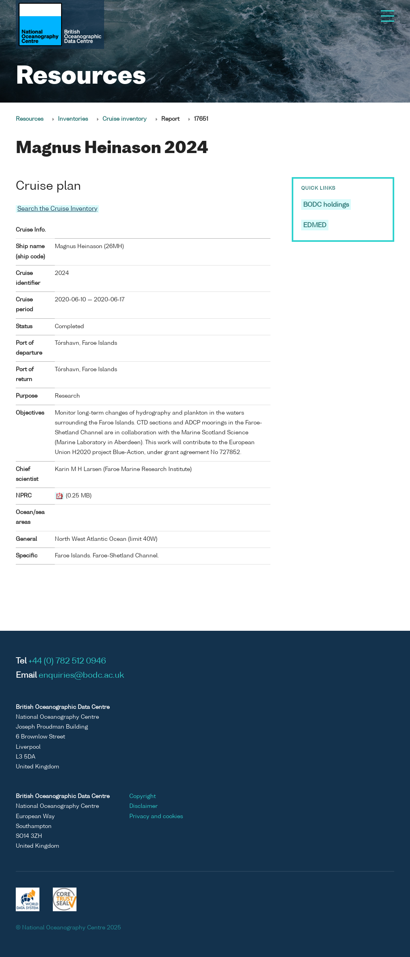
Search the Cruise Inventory (57, 209)
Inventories (73, 119)
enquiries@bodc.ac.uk (81, 676)
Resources (29, 119)
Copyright (142, 796)
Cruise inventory (124, 119)
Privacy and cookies (156, 816)
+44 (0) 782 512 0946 (67, 661)
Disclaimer (143, 806)
